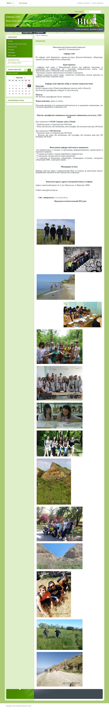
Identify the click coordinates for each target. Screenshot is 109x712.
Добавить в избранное (83, 3)
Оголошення (11, 52)
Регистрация (23, 3)
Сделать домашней (97, 3)
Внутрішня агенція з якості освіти (17, 44)
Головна (10, 41)
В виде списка (25, 70)
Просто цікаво (12, 55)
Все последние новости (14, 63)
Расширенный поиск (13, 60)
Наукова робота (12, 47)
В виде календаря (29, 70)
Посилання (11, 49)
